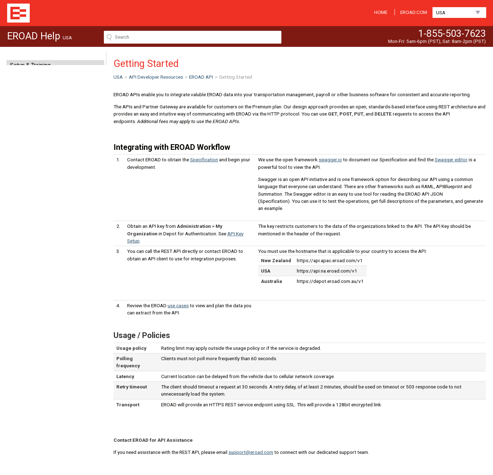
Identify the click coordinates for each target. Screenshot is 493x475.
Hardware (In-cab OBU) (39, 127)
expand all (84, 171)
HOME (380, 12)
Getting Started (34, 198)
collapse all (97, 171)
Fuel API (23, 236)
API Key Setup (33, 217)
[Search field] (192, 37)
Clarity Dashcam (30, 115)
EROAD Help (18, 13)
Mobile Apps (26, 90)
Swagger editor (451, 159)
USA (440, 12)
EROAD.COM (413, 12)
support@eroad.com (250, 452)
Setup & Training (30, 65)
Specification (32, 204)
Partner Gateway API (33, 230)
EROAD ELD (25, 102)
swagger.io (330, 159)
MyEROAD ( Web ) (33, 77)
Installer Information (35, 153)
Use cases (29, 211)
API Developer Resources (43, 140)
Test (22, 223)
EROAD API (26, 191)
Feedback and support (35, 243)
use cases (178, 305)
